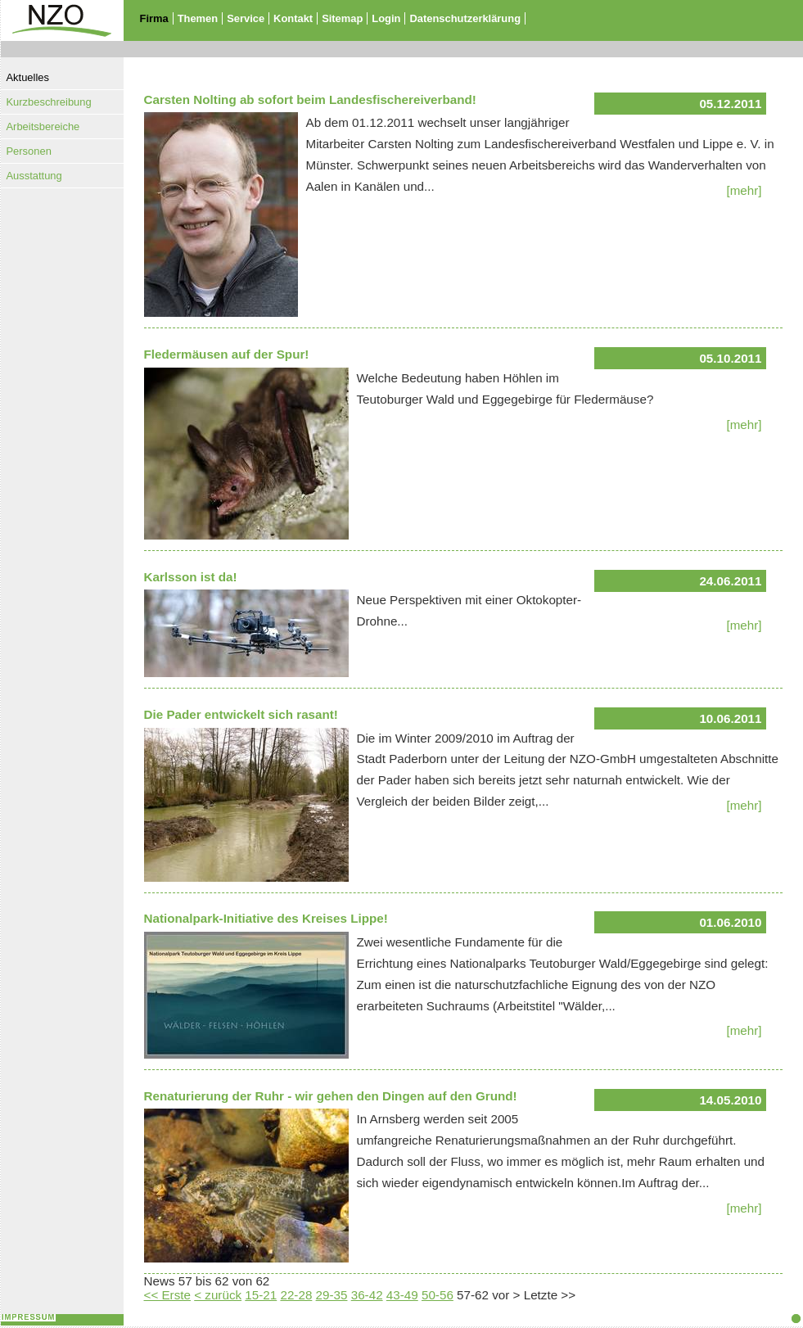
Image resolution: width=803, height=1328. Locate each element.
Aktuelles (28, 77)
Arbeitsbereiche (43, 126)
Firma (154, 18)
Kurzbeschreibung (49, 102)
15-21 (261, 1295)
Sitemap (342, 18)
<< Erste (167, 1295)
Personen (29, 151)
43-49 (402, 1295)
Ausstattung (34, 175)
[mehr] (743, 190)
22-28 (296, 1295)
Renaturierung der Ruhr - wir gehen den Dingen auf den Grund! (330, 1096)
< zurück (217, 1295)
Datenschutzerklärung (465, 18)
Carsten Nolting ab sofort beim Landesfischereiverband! (310, 99)
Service (245, 18)
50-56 (437, 1295)
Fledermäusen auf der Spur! (226, 354)
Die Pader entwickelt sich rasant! (241, 714)
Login (386, 18)
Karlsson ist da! (190, 577)
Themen (198, 18)
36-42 (367, 1295)
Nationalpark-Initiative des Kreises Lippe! (266, 918)
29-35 (332, 1295)
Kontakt (293, 18)
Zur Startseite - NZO (52, 51)
